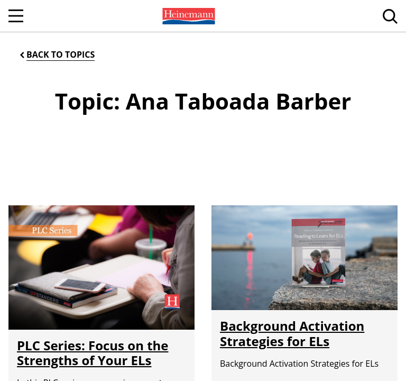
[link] (188, 16)
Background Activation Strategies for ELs (292, 333)
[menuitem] (188, 16)
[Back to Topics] (56, 55)
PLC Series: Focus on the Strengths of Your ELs (93, 353)
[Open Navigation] (15, 15)
